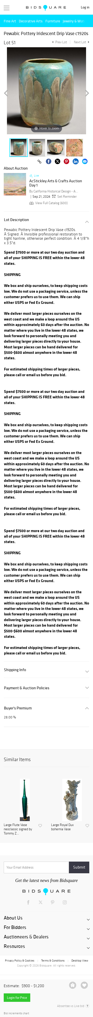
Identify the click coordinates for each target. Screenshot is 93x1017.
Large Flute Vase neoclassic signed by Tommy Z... (18, 829)
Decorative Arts (31, 21)
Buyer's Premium (18, 708)
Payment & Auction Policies (26, 688)
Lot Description (16, 219)
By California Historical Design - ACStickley (54, 191)
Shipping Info (15, 669)
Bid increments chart (16, 1013)
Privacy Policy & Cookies (19, 960)
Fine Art (10, 21)
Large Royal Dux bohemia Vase (62, 827)
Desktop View (79, 960)
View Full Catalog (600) (48, 203)
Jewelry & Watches (77, 21)
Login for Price (17, 997)
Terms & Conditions (52, 960)
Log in (85, 7)
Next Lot (81, 42)
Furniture (52, 21)
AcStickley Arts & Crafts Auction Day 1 (55, 183)
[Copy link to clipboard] (39, 162)
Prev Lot (59, 42)
